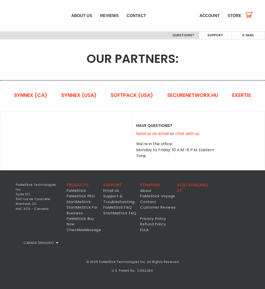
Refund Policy (153, 224)
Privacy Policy (153, 218)
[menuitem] (33, 15)
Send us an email (153, 133)
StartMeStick (79, 201)
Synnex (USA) (79, 95)
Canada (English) (39, 243)
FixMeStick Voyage (157, 196)
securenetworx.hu (192, 95)
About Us (81, 16)
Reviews (109, 16)
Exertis (241, 95)
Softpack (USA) (132, 95)
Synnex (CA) (30, 95)
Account (210, 16)
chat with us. (187, 133)
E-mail (248, 35)
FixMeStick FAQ (117, 207)
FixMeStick (76, 190)
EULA (144, 229)
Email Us (111, 190)
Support (215, 35)
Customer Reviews (157, 207)
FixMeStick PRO (81, 196)
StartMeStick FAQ (119, 213)
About (146, 190)
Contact (136, 16)
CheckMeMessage (84, 229)
